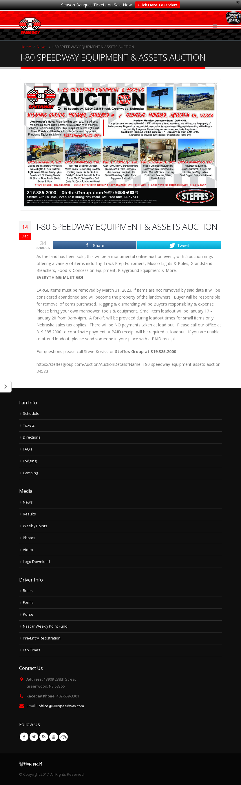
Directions (32, 437)
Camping (30, 472)
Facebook (24, 737)
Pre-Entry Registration (42, 638)
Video (28, 549)
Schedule (31, 413)
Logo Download (36, 561)
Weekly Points (35, 526)
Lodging (29, 461)
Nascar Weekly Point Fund (45, 626)
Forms (28, 602)
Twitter (34, 737)
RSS (43, 737)
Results (29, 514)
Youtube (53, 737)
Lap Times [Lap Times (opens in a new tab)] (31, 650)
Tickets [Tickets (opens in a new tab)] (29, 425)
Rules (28, 590)
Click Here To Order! (157, 5)
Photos (29, 537)
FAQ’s (27, 449)
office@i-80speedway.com (61, 706)
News (28, 502)
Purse (28, 614)
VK (63, 737)
